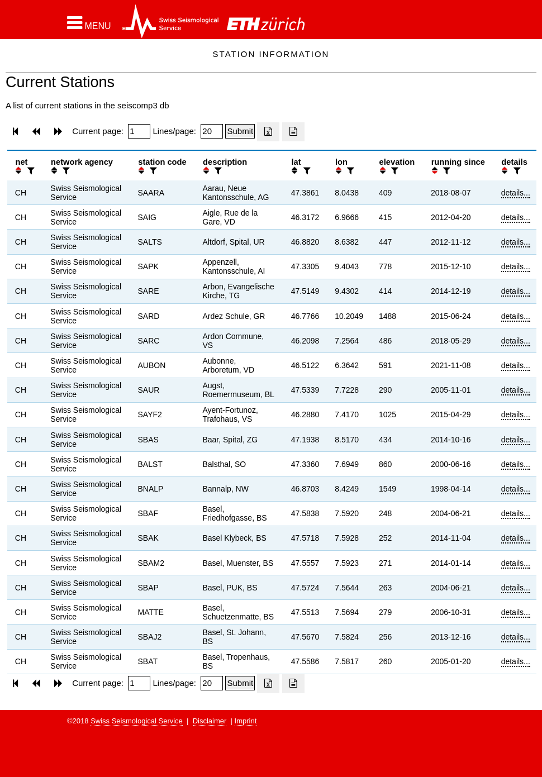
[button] (89, 23)
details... (515, 192)
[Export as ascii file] (293, 131)
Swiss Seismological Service (137, 721)
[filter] (30, 170)
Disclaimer (210, 721)
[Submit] (240, 131)
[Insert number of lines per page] (212, 131)
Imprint (246, 721)
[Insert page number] (139, 131)
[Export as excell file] (268, 131)
